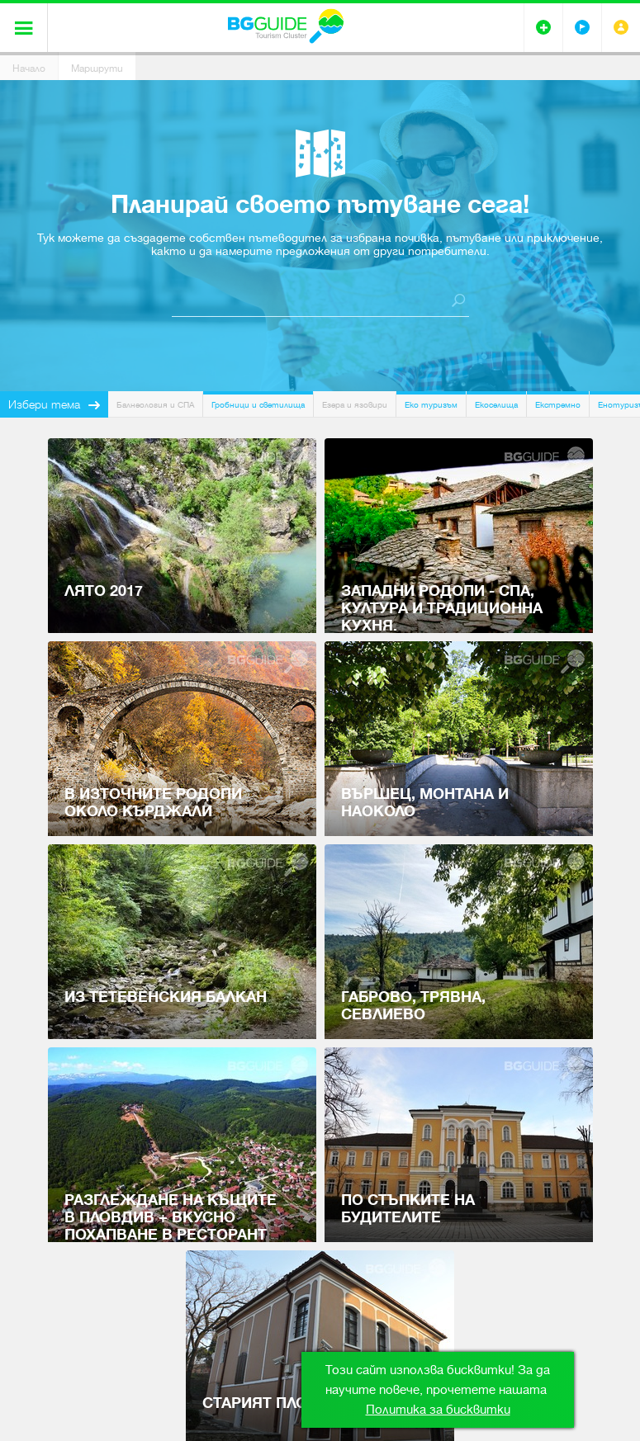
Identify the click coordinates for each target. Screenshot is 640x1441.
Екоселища (496, 404)
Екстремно (558, 404)
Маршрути (97, 68)
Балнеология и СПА (155, 404)
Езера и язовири (354, 404)
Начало (28, 68)
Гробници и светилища (258, 404)
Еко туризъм (431, 404)
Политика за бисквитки (438, 1409)
